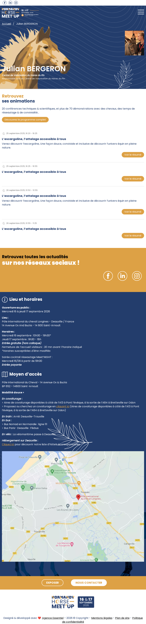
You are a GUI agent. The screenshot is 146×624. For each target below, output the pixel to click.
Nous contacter (90, 583)
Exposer (51, 583)
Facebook (5, 3)
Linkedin (10, 3)
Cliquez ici (8, 444)
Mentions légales (101, 618)
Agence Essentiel (53, 618)
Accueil (6, 24)
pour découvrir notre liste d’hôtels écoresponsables (47, 444)
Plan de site (122, 618)
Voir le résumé (132, 154)
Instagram (16, 3)
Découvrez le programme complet (25, 119)
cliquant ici (62, 406)
